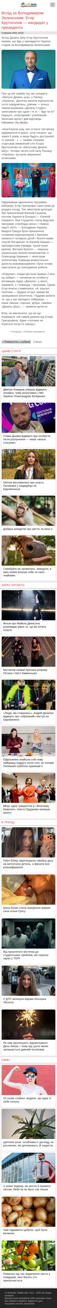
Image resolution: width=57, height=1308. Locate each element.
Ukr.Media (21, 122)
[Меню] (52, 4)
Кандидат (17, 331)
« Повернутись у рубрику (16, 342)
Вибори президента (35, 331)
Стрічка (37, 342)
